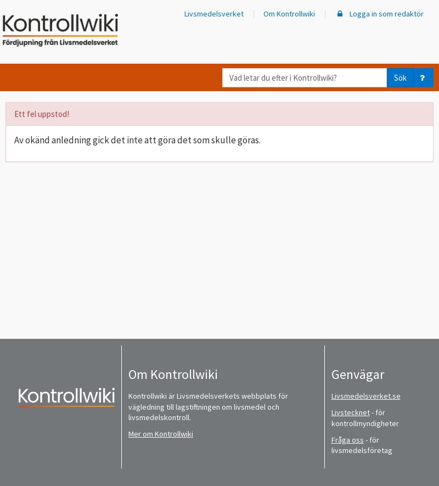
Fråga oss (347, 440)
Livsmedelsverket (214, 14)
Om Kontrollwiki (289, 14)
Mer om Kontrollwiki (160, 434)
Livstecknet (350, 412)
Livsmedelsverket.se (366, 396)
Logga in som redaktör (379, 14)
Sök (400, 77)
